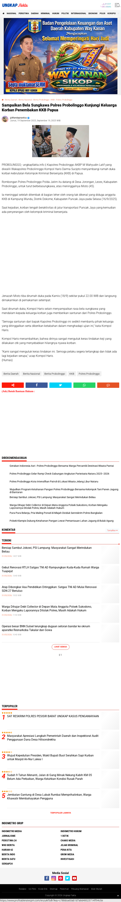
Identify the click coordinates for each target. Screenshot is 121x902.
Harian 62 (7, 849)
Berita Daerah (11, 100)
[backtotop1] (118, 895)
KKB (53, 100)
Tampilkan (112, 530)
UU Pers (32, 889)
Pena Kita (66, 849)
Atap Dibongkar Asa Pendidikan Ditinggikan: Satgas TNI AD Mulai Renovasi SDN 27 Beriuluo (49, 588)
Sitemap (54, 889)
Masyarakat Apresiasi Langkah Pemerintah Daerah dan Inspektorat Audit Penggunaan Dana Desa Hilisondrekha (52, 737)
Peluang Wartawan (80, 889)
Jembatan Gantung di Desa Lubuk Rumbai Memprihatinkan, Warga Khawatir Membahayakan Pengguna (49, 796)
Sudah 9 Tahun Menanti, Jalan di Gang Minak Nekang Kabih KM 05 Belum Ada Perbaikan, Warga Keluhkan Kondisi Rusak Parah (49, 777)
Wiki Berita (8, 845)
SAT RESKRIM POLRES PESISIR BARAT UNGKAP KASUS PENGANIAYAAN (53, 716)
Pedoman (64, 889)
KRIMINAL (45, 13)
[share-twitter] (60, 385)
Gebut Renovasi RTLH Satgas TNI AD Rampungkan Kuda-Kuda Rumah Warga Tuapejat (50, 569)
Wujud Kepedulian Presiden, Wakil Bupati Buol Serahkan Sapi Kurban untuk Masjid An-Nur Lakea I (50, 757)
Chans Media (68, 840)
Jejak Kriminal (69, 845)
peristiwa (24, 13)
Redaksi (22, 889)
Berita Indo (8, 854)
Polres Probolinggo (64, 100)
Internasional (78, 13)
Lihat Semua (60, 647)
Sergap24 (7, 863)
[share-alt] (13, 385)
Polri (102, 13)
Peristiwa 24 (9, 840)
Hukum (55, 13)
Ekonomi (92, 13)
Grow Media (67, 854)
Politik (65, 13)
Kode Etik (42, 889)
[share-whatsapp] (84, 385)
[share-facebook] (37, 385)
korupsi (111, 13)
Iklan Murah (96, 889)
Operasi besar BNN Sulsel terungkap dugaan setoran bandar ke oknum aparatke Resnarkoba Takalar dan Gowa (46, 628)
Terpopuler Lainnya (60, 813)
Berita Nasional (25, 100)
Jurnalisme (8, 835)
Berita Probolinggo (41, 100)
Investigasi (67, 859)
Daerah (35, 13)
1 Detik (65, 835)
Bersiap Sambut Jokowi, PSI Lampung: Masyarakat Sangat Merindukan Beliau (47, 549)
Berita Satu (8, 859)
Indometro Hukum (71, 831)
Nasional (11, 13)
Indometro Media (12, 831)
